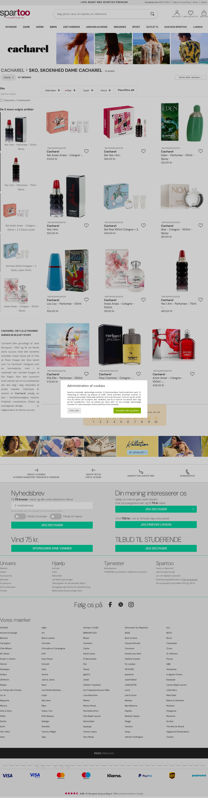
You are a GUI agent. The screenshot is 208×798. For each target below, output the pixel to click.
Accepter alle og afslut (127, 410)
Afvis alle (74, 410)
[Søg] (152, 14)
